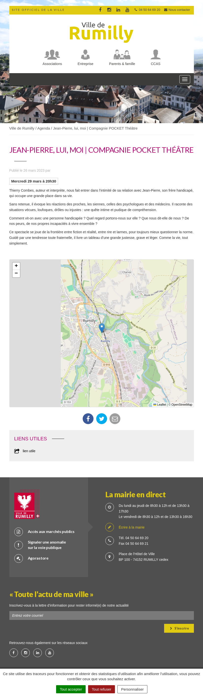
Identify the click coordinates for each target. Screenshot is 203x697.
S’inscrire (179, 628)
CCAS (155, 64)
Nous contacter (177, 10)
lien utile (24, 451)
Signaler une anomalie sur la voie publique (40, 545)
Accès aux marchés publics (44, 531)
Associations (52, 64)
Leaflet (159, 404)
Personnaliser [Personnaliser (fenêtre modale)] (132, 689)
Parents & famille (122, 64)
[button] (102, 328)
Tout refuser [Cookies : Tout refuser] (101, 689)
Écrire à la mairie (125, 527)
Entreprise (86, 64)
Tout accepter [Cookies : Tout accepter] (71, 689)
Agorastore (31, 558)
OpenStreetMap (182, 404)
